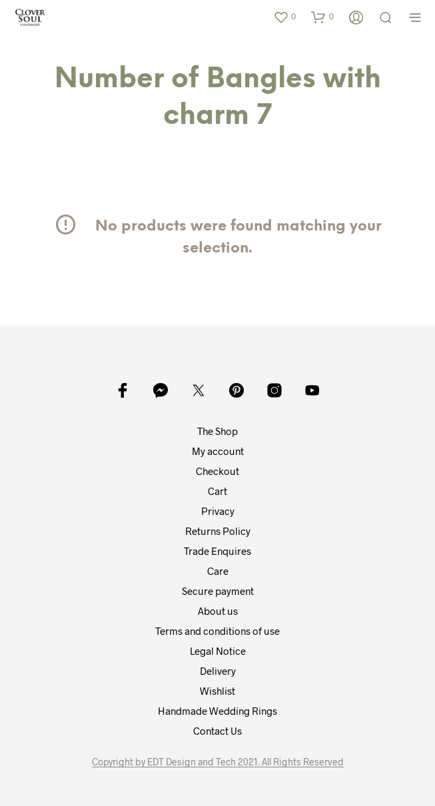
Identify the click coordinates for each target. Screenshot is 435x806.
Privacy (217, 511)
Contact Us (217, 731)
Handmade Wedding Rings (217, 711)
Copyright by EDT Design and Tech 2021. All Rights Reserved (218, 762)
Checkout (217, 471)
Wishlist (217, 691)
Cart (217, 491)
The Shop (217, 431)
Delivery (218, 671)
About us (218, 611)
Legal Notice (218, 651)
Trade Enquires (217, 551)
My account (218, 451)
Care (217, 571)
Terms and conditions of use (217, 631)
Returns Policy (217, 531)
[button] (284, 16)
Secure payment (218, 591)
